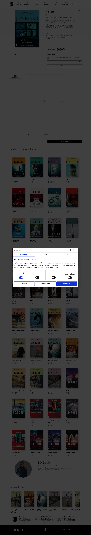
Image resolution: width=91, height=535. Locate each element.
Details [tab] (45, 254)
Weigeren (24, 283)
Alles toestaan (66, 283)
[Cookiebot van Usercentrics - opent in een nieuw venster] (70, 250)
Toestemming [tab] (23, 254)
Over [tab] (67, 254)
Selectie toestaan (45, 283)
